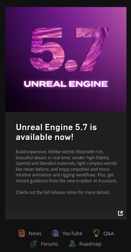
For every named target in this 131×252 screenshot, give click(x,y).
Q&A (108, 233)
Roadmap (90, 243)
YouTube (72, 233)
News (35, 233)
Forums (49, 243)
